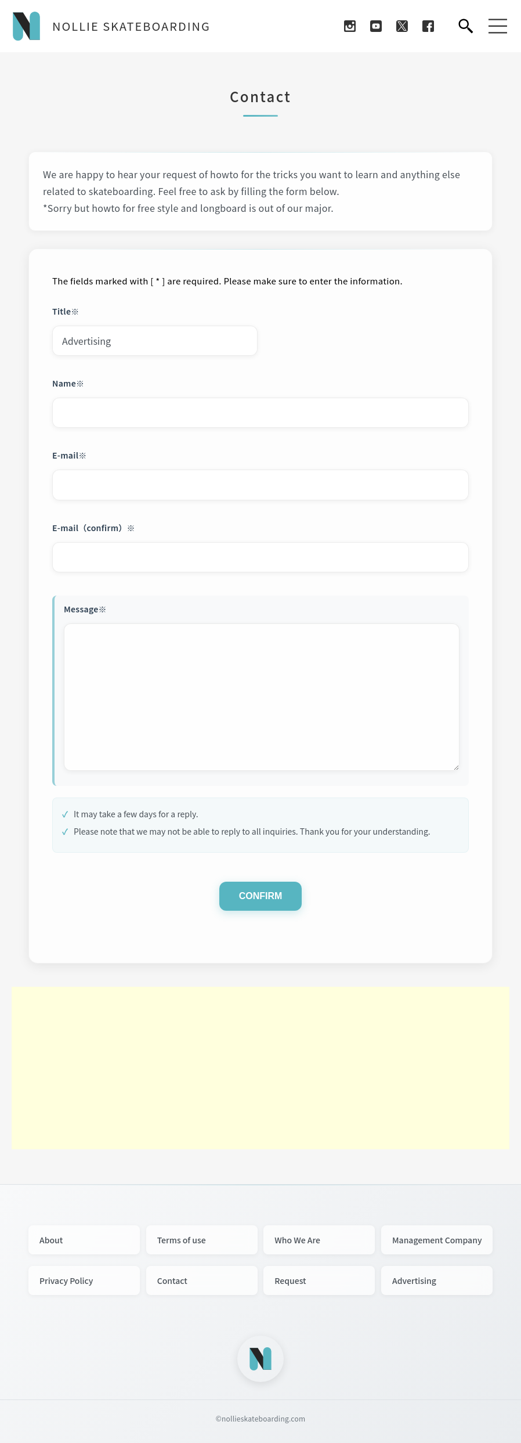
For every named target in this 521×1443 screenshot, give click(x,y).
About (51, 1240)
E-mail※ (69, 455)
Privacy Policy (66, 1280)
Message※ (85, 609)
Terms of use (181, 1240)
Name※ (68, 383)
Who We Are (297, 1240)
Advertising (414, 1280)
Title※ (65, 311)
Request (290, 1280)
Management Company (437, 1240)
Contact (172, 1280)
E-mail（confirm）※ (93, 528)
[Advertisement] (260, 1068)
